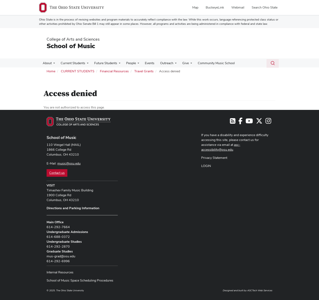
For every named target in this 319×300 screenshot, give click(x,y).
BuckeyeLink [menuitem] (215, 7)
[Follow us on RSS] (232, 122)
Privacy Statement (214, 158)
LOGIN (206, 166)
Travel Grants (144, 71)
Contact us (57, 173)
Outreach (162, 63)
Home (51, 71)
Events (146, 63)
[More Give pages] (185, 64)
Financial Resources (114, 71)
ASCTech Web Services (259, 290)
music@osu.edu (69, 163)
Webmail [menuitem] (237, 7)
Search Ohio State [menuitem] (264, 7)
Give (180, 63)
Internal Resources (60, 272)
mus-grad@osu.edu (61, 256)
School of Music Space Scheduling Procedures (80, 280)
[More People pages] (134, 64)
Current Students (71, 63)
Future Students (103, 63)
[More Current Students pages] (85, 64)
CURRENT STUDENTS (77, 71)
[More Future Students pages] (116, 64)
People (128, 63)
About (46, 63)
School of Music (71, 46)
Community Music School (210, 63)
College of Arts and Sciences (73, 39)
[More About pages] (53, 64)
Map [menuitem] (195, 7)
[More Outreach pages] (170, 64)
